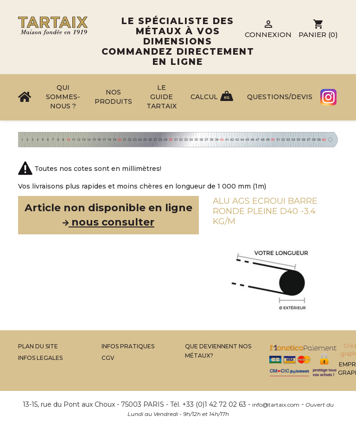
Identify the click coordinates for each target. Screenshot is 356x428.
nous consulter (108, 222)
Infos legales (40, 357)
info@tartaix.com (275, 404)
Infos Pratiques (128, 346)
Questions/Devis (279, 97)
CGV (108, 357)
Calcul (204, 97)
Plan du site (38, 346)
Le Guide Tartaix (161, 96)
